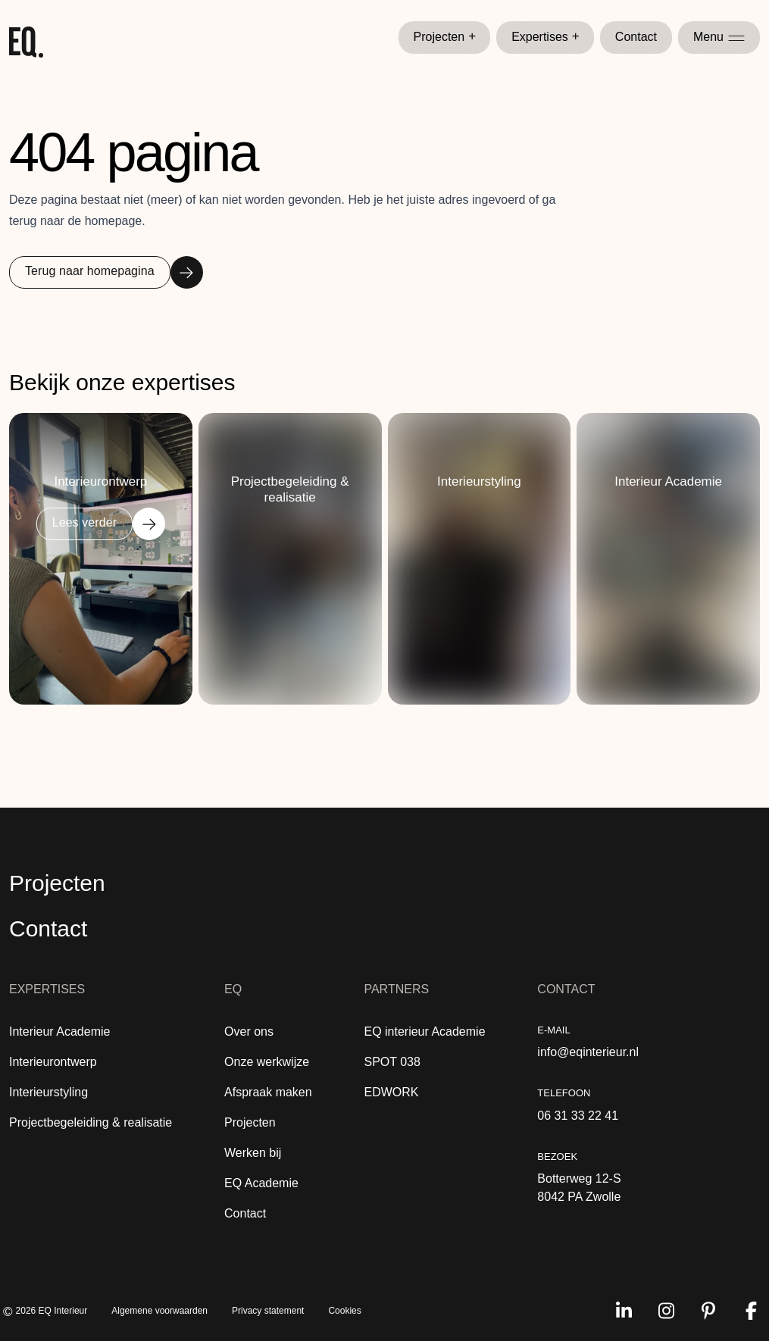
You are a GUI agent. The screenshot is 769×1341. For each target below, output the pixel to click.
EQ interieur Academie (424, 1031)
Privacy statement (268, 1310)
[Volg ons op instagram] (666, 1311)
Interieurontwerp (53, 1061)
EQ (233, 989)
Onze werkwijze (266, 1061)
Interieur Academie (59, 1031)
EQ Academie (261, 1183)
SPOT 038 (392, 1061)
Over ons (249, 1031)
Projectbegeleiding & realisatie (90, 1122)
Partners (396, 989)
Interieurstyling (48, 1092)
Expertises (545, 37)
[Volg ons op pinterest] (708, 1311)
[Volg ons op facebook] (751, 1311)
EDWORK (391, 1092)
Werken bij (252, 1152)
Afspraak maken (268, 1092)
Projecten (445, 37)
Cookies (344, 1310)
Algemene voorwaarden (159, 1310)
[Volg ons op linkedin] (623, 1311)
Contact (636, 36)
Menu (719, 36)
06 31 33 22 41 (577, 1115)
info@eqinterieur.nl (588, 1052)
